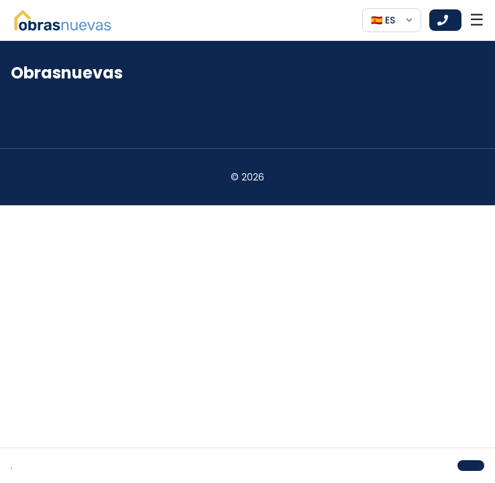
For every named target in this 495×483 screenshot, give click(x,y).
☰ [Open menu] (477, 20)
